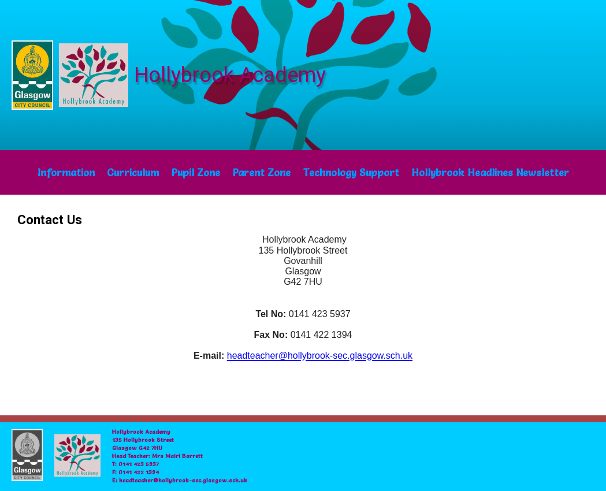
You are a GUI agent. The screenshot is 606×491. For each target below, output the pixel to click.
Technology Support (351, 172)
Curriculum (133, 172)
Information (66, 172)
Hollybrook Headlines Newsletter (490, 172)
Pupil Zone (195, 172)
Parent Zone (261, 172)
